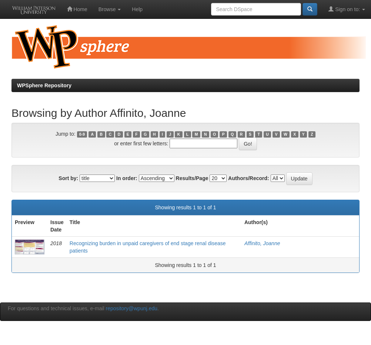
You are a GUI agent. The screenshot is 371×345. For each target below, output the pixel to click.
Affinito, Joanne (262, 243)
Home (77, 9)
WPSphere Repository (44, 85)
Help (137, 9)
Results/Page (192, 178)
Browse (109, 9)
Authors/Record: (248, 178)
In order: (126, 178)
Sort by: (68, 178)
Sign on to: (346, 9)
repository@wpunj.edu (132, 308)
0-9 (82, 134)
